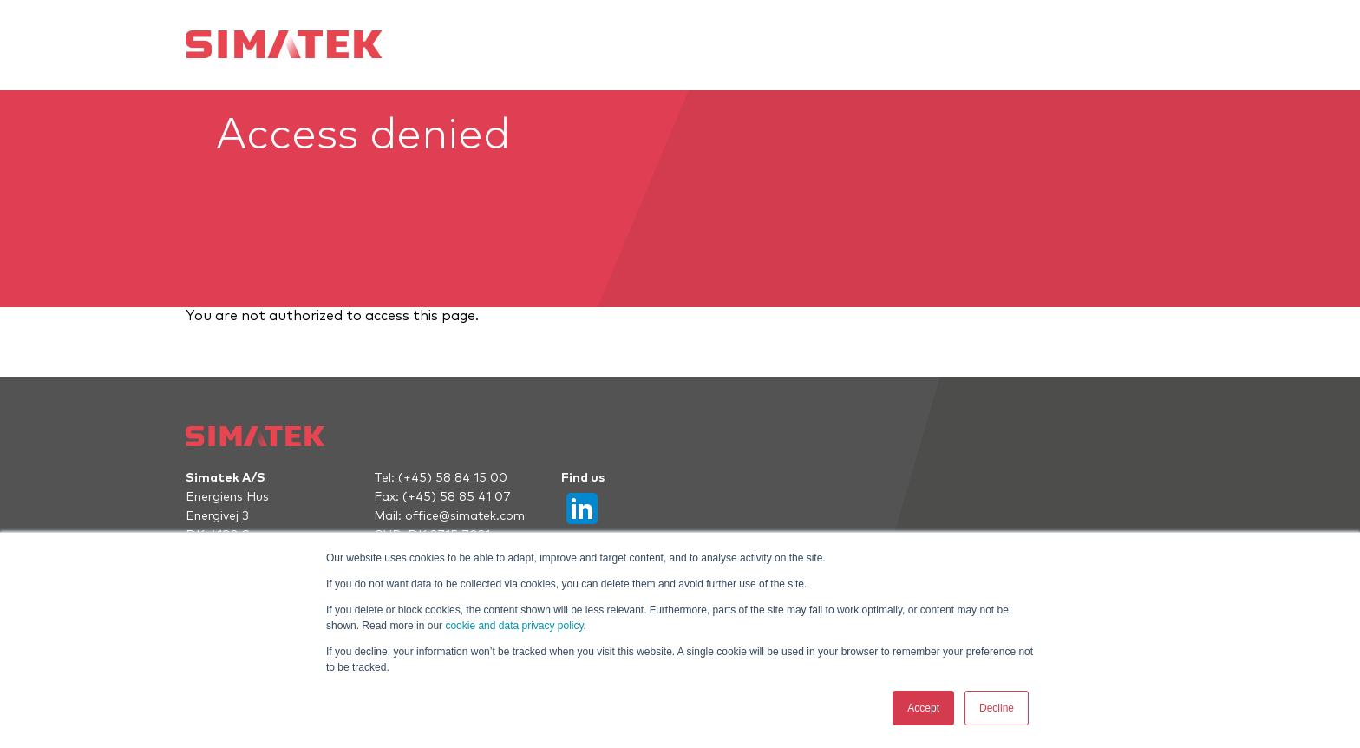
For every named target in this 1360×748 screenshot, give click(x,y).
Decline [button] (996, 708)
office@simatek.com (465, 516)
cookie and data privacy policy (514, 626)
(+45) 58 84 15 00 (452, 478)
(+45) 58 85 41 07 (456, 497)
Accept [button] (923, 708)
